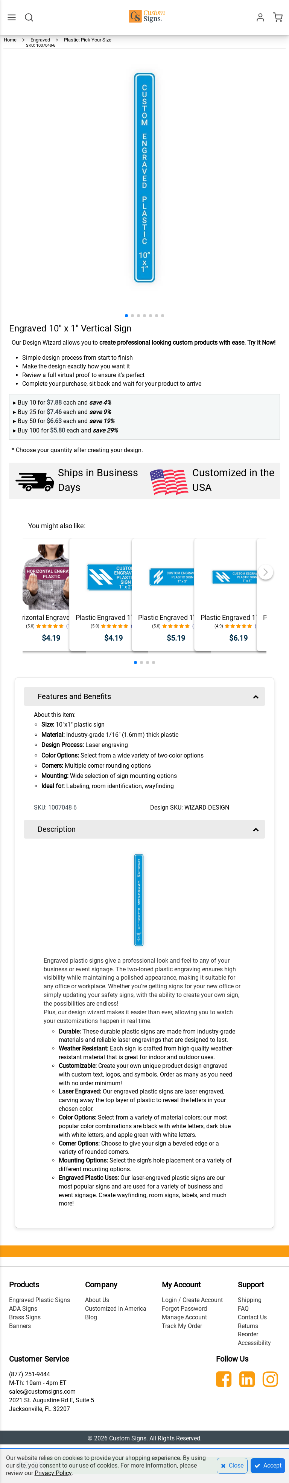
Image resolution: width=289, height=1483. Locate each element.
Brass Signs (25, 1317)
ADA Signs (23, 1308)
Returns (248, 1326)
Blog (91, 1317)
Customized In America (115, 1308)
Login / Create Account (192, 1300)
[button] (126, 315)
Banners (20, 1326)
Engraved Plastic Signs (39, 1300)
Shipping (250, 1300)
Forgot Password (184, 1308)
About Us (97, 1300)
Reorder (248, 1334)
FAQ (243, 1308)
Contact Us (252, 1317)
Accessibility (254, 1343)
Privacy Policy (53, 1473)
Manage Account (184, 1317)
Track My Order (182, 1326)
